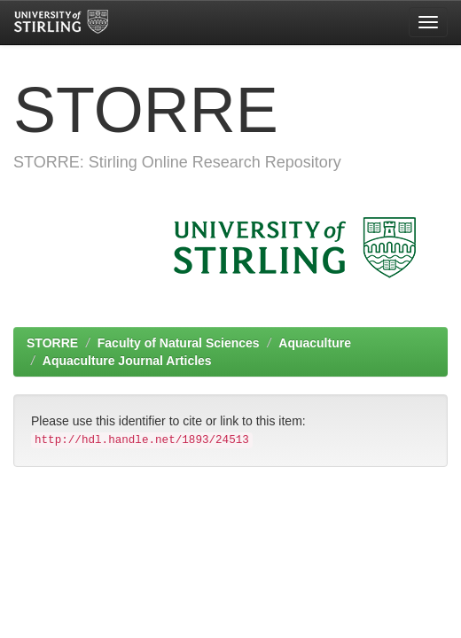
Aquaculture (314, 343)
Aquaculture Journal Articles (127, 361)
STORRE (52, 343)
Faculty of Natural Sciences (179, 343)
